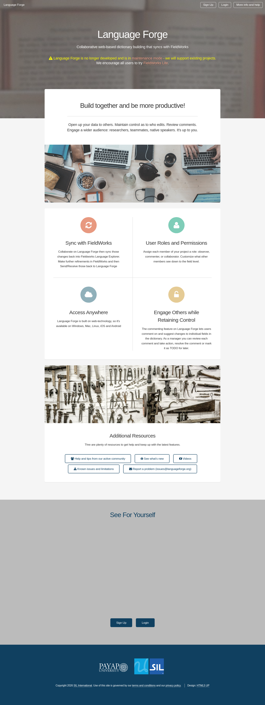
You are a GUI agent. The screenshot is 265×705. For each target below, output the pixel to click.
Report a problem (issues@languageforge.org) (160, 469)
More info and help (248, 4)
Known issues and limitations (94, 469)
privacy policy (173, 685)
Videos (185, 458)
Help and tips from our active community (98, 458)
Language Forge (14, 4)
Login (224, 4)
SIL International (83, 685)
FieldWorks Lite (155, 63)
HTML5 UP (203, 685)
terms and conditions (144, 685)
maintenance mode (147, 58)
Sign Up (208, 4)
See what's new (152, 458)
